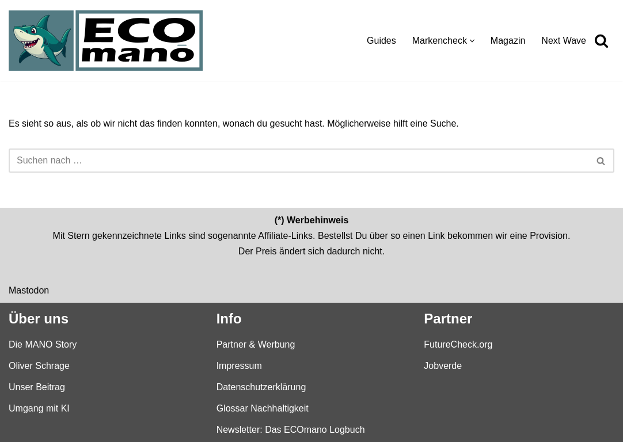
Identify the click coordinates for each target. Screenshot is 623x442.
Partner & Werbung (255, 344)
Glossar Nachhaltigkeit (262, 408)
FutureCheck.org (458, 344)
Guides (381, 40)
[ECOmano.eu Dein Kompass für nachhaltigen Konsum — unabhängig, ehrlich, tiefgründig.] (108, 40)
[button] (472, 41)
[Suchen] (601, 40)
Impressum (239, 365)
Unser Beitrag (37, 386)
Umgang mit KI (39, 408)
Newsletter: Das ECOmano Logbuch (290, 430)
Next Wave (563, 40)
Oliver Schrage (39, 365)
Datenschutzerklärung (261, 386)
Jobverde (443, 365)
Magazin (508, 40)
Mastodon (29, 290)
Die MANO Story (43, 344)
